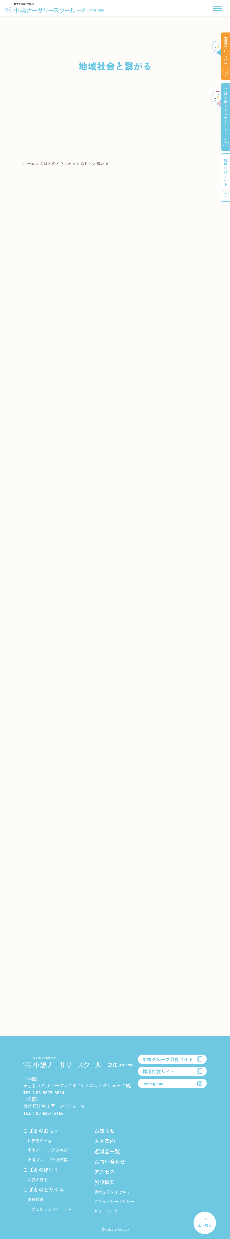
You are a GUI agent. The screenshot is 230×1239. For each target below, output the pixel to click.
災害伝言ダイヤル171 (112, 1192)
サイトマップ (106, 1211)
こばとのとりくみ (56, 163)
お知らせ (104, 1130)
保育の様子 (38, 1179)
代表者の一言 (40, 1140)
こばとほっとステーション (52, 1209)
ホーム (29, 163)
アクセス (104, 1171)
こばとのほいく (41, 1169)
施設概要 (104, 1182)
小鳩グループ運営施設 (48, 1150)
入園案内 (104, 1141)
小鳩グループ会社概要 (48, 1160)
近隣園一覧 (107, 1151)
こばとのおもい (41, 1130)
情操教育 (36, 1199)
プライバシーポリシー (114, 1201)
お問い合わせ (109, 1161)
